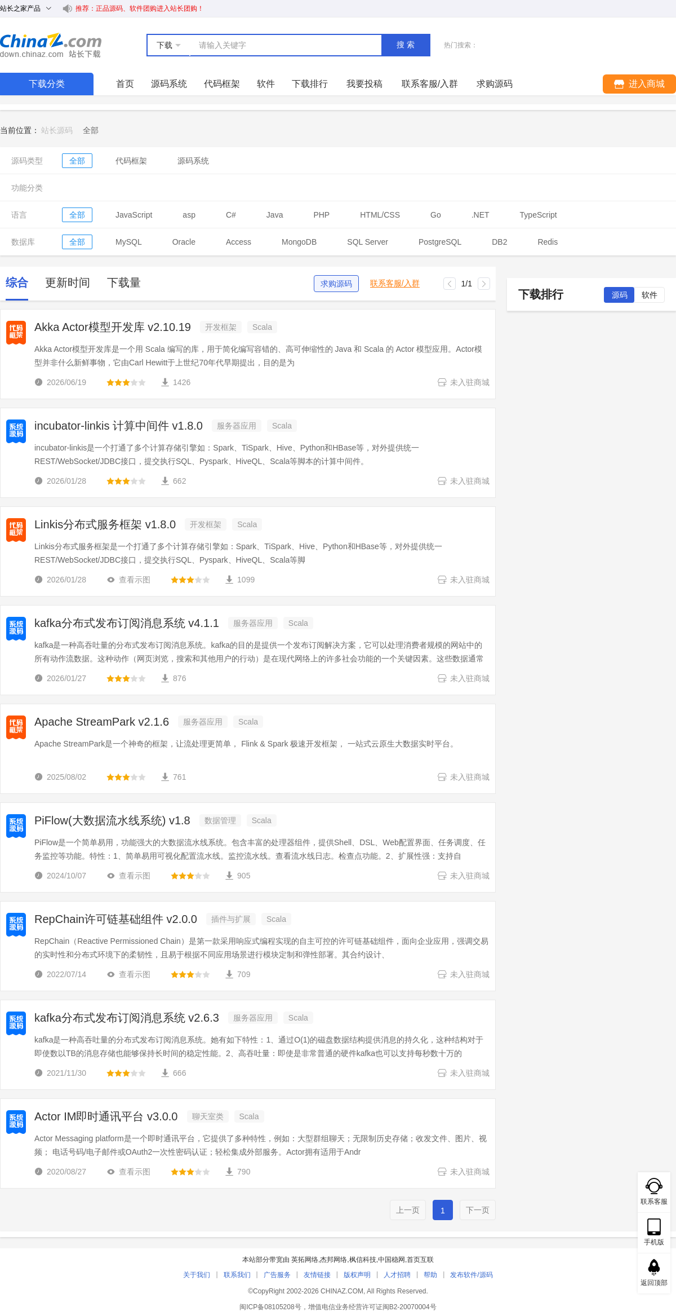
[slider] (126, 382)
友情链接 (317, 1275)
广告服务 (277, 1275)
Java (274, 214)
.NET (481, 214)
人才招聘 (397, 1275)
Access (238, 241)
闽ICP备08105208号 (270, 1307)
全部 (77, 160)
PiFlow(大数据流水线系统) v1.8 (112, 820)
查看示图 (128, 580)
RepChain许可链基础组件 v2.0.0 (115, 919)
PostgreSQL (440, 241)
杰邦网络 (333, 1260)
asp (189, 214)
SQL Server (367, 241)
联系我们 (237, 1275)
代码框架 (222, 84)
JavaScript (133, 214)
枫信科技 (362, 1260)
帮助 (430, 1275)
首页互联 (420, 1260)
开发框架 (221, 327)
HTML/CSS (380, 214)
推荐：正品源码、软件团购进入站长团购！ (139, 8)
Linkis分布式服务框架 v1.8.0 (105, 524)
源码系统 (169, 84)
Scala (262, 327)
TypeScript (538, 214)
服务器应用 (236, 425)
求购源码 (336, 283)
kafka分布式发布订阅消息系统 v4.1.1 (126, 623)
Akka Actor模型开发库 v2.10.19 (112, 327)
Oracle (183, 241)
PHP (321, 214)
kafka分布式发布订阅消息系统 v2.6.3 (126, 1018)
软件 (266, 84)
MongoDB (299, 241)
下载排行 (310, 84)
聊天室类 (208, 1116)
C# (231, 214)
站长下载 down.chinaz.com (50, 45)
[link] (91, 130)
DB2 (499, 241)
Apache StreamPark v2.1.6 (101, 722)
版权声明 (357, 1275)
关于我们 (196, 1275)
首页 (125, 84)
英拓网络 (304, 1260)
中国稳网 (391, 1260)
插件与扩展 (231, 919)
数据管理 (220, 820)
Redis (547, 241)
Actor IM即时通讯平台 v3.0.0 (106, 1116)
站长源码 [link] (57, 130)
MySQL (128, 241)
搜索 (407, 44)
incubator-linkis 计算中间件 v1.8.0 (118, 425)
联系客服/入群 (395, 283)
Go (435, 214)
